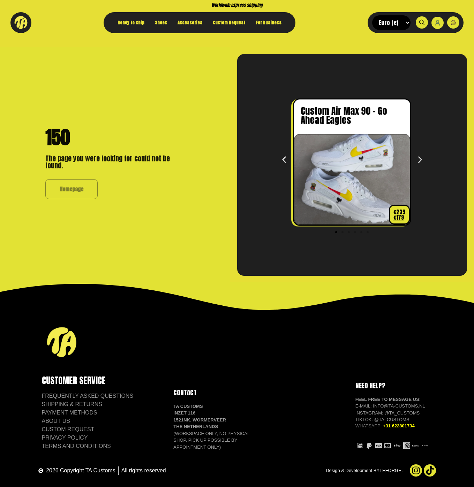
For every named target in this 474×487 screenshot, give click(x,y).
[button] (284, 159)
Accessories (190, 23)
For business (268, 23)
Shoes (161, 23)
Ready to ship (131, 23)
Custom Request (229, 23)
